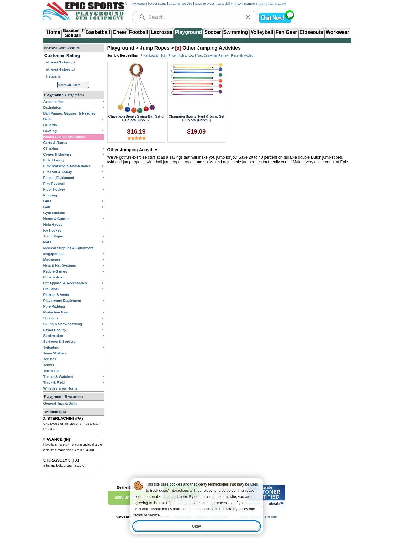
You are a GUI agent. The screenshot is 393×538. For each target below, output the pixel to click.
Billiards (50, 125)
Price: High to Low (181, 55)
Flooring (50, 195)
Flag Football (54, 183)
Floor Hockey (54, 189)
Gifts (47, 201)
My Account (139, 3)
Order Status (157, 3)
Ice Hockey (52, 230)
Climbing (50, 148)
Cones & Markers (57, 154)
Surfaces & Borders (59, 341)
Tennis (48, 365)
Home (53, 32)
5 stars (53, 76)
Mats (47, 242)
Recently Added (242, 55)
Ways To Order (204, 3)
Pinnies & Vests (56, 295)
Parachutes (52, 277)
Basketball (97, 32)
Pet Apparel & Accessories (65, 283)
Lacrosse (161, 32)
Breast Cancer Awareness (64, 137)
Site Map (270, 516)
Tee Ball (49, 359)
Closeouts (311, 32)
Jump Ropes (53, 236)
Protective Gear (56, 312)
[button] (276, 22)
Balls (47, 119)
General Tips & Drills (60, 403)
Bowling (50, 131)
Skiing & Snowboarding (62, 324)
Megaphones (53, 254)
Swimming (235, 32)
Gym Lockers (54, 213)
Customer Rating (62, 55)
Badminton (52, 107)
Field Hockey (54, 160)
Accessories (53, 101)
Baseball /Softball (73, 32)
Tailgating (51, 347)
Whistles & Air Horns (60, 388)
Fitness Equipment (58, 178)
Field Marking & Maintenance (67, 166)
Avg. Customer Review (213, 55)
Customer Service (180, 3)
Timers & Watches (58, 376)
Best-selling (129, 55)
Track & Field (54, 382)
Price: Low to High (153, 55)
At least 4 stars (60, 69)
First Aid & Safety (57, 172)
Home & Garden (56, 218)
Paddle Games (55, 271)
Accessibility (225, 3)
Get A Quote (278, 3)
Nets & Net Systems (59, 265)
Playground (188, 32)
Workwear (337, 32)
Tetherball (51, 371)
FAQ (238, 3)
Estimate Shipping (255, 3)
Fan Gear (286, 32)
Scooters (50, 318)
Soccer (212, 32)
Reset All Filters (69, 85)
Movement (51, 259)
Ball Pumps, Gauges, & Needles (69, 113)
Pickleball (51, 289)
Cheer (119, 32)
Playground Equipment (62, 300)
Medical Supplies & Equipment (68, 248)
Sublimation (53, 336)
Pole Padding (54, 306)
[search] (142, 17)
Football (138, 32)
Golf (46, 207)
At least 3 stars (60, 62)
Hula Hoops (53, 224)
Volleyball (262, 32)
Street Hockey (55, 330)
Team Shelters (55, 353)
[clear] (248, 17)
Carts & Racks (55, 142)
